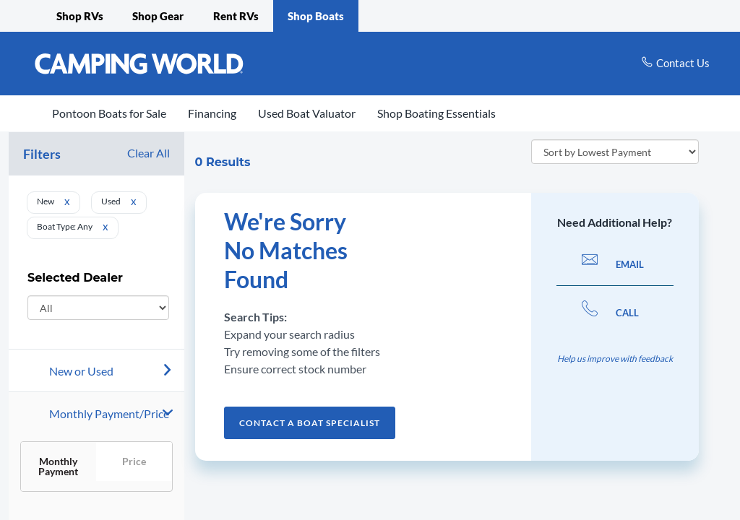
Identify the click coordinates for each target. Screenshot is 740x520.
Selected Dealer (75, 281)
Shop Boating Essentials (436, 113)
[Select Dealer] (98, 307)
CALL (610, 312)
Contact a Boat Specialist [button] (309, 422)
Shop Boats (316, 15)
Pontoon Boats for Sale (109, 113)
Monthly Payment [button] (58, 466)
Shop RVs (79, 15)
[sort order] (615, 151)
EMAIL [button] (613, 264)
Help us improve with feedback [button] (615, 358)
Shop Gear (158, 15)
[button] (96, 413)
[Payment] (116, 414)
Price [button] (134, 461)
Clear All (148, 153)
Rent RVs (236, 15)
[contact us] (676, 62)
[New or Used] (116, 371)
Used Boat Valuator (307, 113)
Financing (212, 113)
